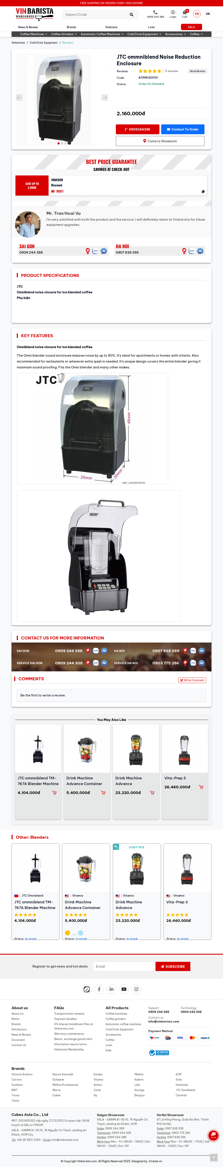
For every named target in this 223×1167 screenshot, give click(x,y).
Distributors (19, 1029)
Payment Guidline (65, 1019)
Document (18, 1040)
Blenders (67, 42)
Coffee (196, 34)
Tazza (15, 1100)
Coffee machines (33, 34)
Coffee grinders (64, 34)
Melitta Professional (65, 1084)
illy (95, 1095)
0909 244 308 (69, 663)
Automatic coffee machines (102, 34)
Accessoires (175, 34)
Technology (196, 1010)
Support (163, 1010)
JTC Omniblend (185, 1090)
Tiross (15, 1095)
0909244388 (137, 129)
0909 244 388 (31, 252)
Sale (191, 27)
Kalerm (139, 1079)
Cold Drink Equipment (144, 34)
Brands (71, 27)
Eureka (98, 1074)
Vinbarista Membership (69, 1049)
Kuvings (139, 1090)
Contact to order (183, 129)
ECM (178, 1074)
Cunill (97, 1090)
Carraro (17, 1079)
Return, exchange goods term (73, 1039)
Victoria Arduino (22, 1074)
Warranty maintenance (69, 1033)
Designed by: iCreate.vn (147, 1161)
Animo (98, 1084)
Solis (179, 1079)
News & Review (28, 27)
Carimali (181, 1095)
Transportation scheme (69, 1013)
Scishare (17, 1084)
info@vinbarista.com (65, 1139)
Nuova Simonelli (62, 1074)
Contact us (163, 1019)
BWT (15, 1090)
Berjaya (140, 1095)
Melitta (139, 1074)
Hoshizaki (182, 1084)
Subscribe (173, 966)
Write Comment (192, 680)
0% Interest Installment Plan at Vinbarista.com (73, 1026)
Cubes (56, 1095)
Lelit (137, 1084)
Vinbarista (18, 42)
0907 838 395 (127, 252)
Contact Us (19, 1045)
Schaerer (58, 1079)
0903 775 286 (165, 663)
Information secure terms (70, 1044)
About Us (18, 1013)
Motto (15, 1019)
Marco (56, 1090)
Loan (151, 27)
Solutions (111, 27)
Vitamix (98, 1079)
